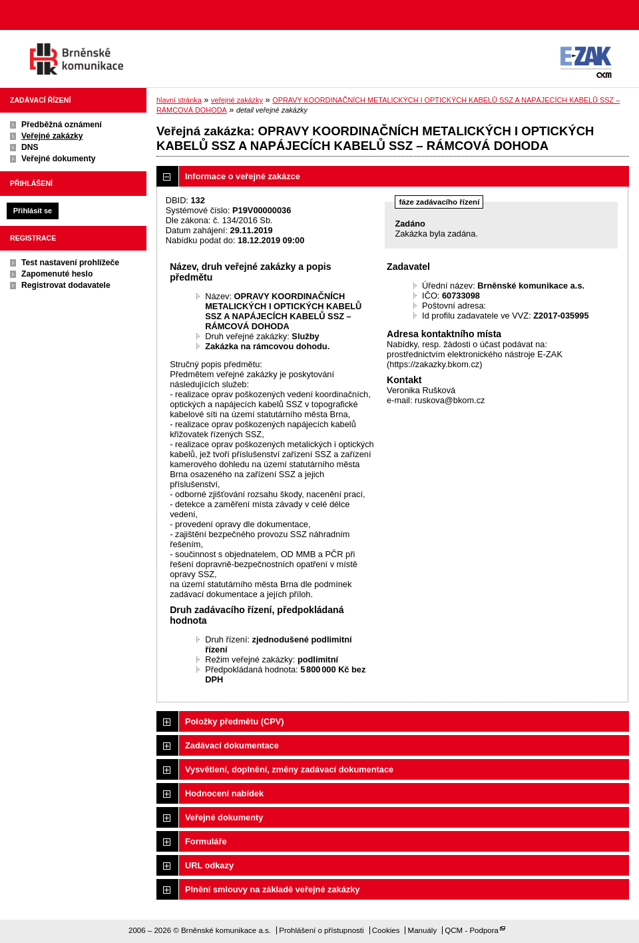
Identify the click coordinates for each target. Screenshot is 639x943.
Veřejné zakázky (52, 136)
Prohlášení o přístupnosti (321, 930)
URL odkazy (209, 865)
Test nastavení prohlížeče (70, 262)
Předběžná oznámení (61, 124)
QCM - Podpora (472, 930)
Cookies (386, 930)
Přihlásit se (32, 211)
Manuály (422, 930)
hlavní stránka (179, 100)
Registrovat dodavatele (65, 285)
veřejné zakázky (237, 100)
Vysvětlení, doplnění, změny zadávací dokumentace (289, 769)
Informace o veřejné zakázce (242, 176)
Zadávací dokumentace (232, 745)
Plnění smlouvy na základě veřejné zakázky (272, 889)
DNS (30, 147)
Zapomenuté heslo (57, 274)
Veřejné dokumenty (58, 158)
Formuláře (206, 841)
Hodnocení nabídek (224, 793)
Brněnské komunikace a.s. (76, 59)
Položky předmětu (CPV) (234, 721)
